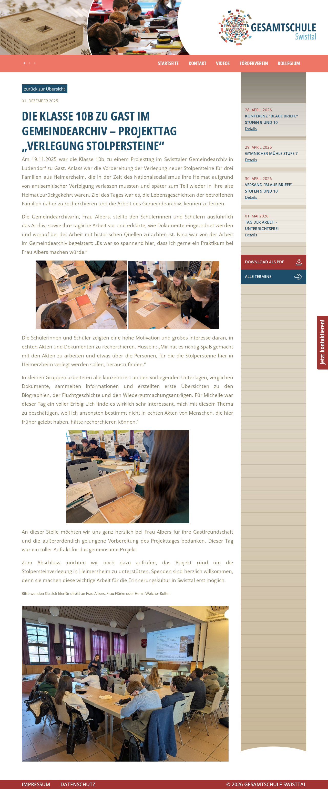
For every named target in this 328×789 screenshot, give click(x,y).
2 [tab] (29, 63)
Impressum (36, 784)
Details (251, 128)
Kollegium (289, 63)
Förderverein (254, 63)
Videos (223, 63)
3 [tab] (34, 63)
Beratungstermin (322, 342)
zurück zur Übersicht (44, 89)
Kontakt (197, 63)
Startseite (168, 63)
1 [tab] (24, 63)
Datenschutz (77, 784)
